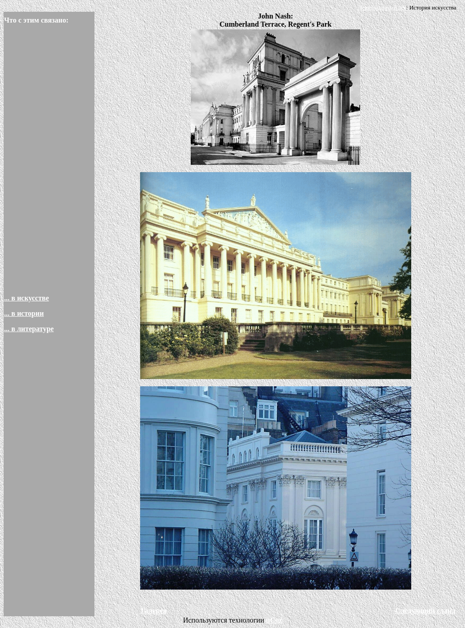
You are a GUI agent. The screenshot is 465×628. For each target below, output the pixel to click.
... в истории (24, 313)
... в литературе (29, 329)
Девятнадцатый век (382, 7)
